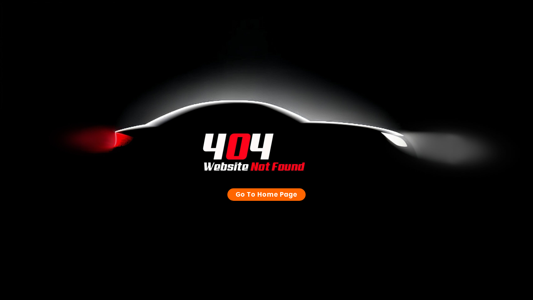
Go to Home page (266, 186)
